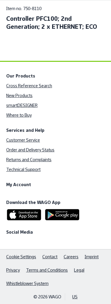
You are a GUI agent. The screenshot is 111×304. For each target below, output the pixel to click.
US (75, 296)
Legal (79, 270)
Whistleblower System (27, 283)
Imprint (92, 256)
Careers (71, 256)
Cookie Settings (21, 256)
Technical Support (23, 169)
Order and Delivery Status (30, 149)
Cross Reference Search (29, 85)
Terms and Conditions (47, 270)
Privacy (13, 270)
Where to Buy (19, 115)
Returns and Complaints (29, 159)
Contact (49, 256)
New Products (19, 95)
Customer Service (23, 139)
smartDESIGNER (22, 105)
